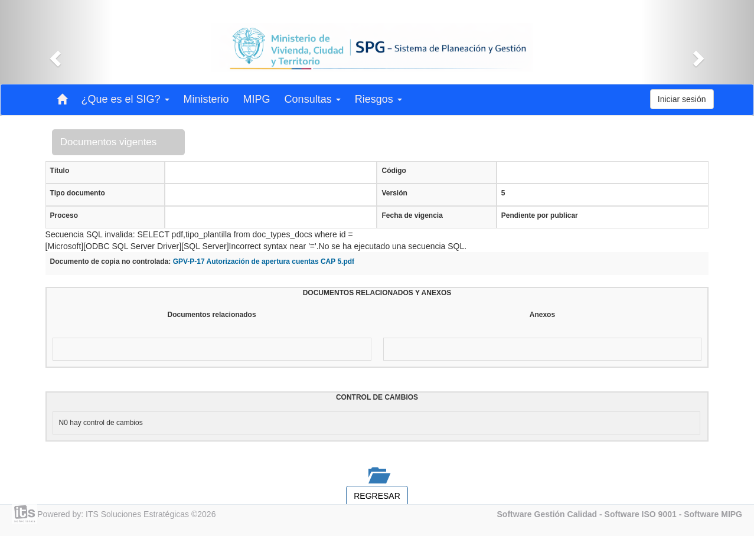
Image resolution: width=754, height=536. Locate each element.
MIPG (256, 99)
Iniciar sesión (682, 99)
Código (393, 170)
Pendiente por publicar (539, 215)
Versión (394, 193)
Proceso (64, 215)
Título (60, 170)
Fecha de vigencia (411, 215)
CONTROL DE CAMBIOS (377, 397)
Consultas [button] (313, 99)
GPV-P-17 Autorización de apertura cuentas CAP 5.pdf (263, 261)
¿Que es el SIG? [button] (125, 99)
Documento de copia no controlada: (110, 261)
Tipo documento (77, 193)
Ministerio (206, 99)
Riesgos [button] (378, 99)
